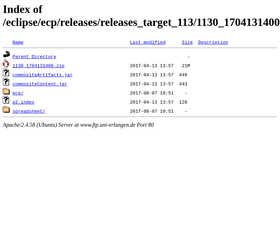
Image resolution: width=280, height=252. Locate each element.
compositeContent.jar (40, 83)
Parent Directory (34, 56)
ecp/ (18, 93)
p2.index (23, 102)
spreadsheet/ (29, 111)
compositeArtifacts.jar (43, 74)
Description (213, 42)
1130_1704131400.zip (38, 65)
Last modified (147, 42)
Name (18, 42)
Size (187, 42)
